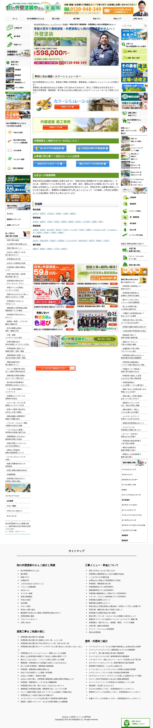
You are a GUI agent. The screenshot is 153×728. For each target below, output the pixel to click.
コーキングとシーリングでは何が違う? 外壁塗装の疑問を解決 (44, 698)
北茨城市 (61, 241)
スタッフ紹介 (26, 606)
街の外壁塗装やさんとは (35, 19)
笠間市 (42, 214)
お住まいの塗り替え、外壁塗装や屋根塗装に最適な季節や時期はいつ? (47, 679)
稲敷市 (88, 230)
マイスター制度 (26, 593)
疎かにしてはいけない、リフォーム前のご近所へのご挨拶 (42, 660)
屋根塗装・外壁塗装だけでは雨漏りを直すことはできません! (43, 663)
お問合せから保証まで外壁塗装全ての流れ (105, 580)
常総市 (56, 222)
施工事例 (76, 19)
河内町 (53, 232)
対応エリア (117, 19)
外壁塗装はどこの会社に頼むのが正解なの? (37, 695)
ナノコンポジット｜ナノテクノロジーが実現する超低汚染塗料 (112, 669)
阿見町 (46, 232)
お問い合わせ (138, 19)
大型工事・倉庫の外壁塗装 (99, 626)
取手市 (58, 230)
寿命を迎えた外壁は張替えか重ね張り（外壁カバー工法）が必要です (115, 606)
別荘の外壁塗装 (95, 632)
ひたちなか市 (71, 241)
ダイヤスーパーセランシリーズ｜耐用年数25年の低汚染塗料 (111, 663)
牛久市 (65, 230)
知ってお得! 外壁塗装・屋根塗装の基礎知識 (37, 666)
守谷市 (81, 230)
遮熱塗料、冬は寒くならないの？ (101, 686)
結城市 (42, 222)
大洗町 (65, 214)
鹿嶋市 (35, 249)
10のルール (25, 590)
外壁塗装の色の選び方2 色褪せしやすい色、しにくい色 (41, 640)
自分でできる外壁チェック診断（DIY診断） (37, 673)
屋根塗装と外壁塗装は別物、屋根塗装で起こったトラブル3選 (44, 689)
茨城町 (58, 214)
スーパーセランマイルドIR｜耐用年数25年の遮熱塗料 (109, 656)
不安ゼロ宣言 (26, 600)
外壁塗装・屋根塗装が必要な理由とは (35, 669)
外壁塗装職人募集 (27, 616)
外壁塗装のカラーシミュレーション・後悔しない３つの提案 (43, 653)
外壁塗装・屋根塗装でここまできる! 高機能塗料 (39, 682)
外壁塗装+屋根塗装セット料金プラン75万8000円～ (108, 593)
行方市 (56, 249)
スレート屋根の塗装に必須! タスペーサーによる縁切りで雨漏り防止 (46, 692)
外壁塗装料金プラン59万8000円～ (102, 587)
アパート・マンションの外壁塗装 (101, 629)
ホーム (15, 19)
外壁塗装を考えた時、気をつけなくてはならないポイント (42, 686)
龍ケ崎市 (50, 230)
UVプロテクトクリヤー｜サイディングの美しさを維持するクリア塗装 (115, 676)
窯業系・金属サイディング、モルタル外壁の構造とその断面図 (44, 702)
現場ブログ (25, 577)
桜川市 (78, 222)
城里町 (72, 214)
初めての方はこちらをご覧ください (102, 571)
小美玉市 (50, 214)
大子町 (105, 241)
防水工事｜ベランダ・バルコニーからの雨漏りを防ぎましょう (112, 616)
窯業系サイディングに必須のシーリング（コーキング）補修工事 (113, 619)
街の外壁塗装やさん (76, 719)
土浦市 (35, 230)
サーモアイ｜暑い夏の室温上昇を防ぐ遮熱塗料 (106, 653)
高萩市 (52, 241)
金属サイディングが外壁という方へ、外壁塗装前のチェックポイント (115, 698)
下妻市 (49, 222)
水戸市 (35, 214)
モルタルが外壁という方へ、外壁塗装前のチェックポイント (111, 689)
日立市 (35, 241)
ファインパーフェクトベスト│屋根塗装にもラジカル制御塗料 (112, 650)
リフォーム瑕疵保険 (28, 587)
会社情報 (24, 603)
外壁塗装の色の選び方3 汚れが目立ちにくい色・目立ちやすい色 (45, 643)
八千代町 (86, 222)
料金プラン (97, 19)
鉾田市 (63, 249)
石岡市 (42, 230)
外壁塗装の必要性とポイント (100, 600)
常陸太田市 (44, 241)
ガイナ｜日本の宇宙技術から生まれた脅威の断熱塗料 (109, 679)
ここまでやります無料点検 (99, 577)
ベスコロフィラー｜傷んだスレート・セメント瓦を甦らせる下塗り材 (115, 660)
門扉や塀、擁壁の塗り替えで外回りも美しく (105, 610)
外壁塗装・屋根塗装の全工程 (100, 584)
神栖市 (49, 249)
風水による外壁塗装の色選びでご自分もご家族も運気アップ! (43, 656)
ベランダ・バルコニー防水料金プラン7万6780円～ (108, 597)
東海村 (98, 241)
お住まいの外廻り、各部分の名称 (33, 676)
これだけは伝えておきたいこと (32, 584)
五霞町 (94, 222)
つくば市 (73, 230)
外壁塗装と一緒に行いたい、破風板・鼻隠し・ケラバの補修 (111, 622)
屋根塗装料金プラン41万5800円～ (102, 590)
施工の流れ (56, 19)
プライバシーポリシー (29, 619)
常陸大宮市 (83, 241)
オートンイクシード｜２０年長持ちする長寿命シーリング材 (111, 682)
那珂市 (91, 241)
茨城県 (65, 24)
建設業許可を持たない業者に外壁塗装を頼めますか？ (41, 613)
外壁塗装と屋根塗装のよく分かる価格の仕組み (106, 574)
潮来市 (42, 249)
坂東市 (71, 222)
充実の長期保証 (26, 597)
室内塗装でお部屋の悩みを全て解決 (102, 613)
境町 (100, 222)
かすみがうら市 (99, 230)
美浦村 (39, 232)
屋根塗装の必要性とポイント (100, 603)
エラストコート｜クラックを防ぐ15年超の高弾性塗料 (109, 673)
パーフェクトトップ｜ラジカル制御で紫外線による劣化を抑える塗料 (115, 647)
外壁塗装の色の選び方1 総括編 (32, 637)
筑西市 (63, 222)
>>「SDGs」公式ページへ (15, 531)
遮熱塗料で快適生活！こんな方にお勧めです (105, 666)
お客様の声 (25, 580)
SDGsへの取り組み (28, 610)
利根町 (60, 232)
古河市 (35, 222)
